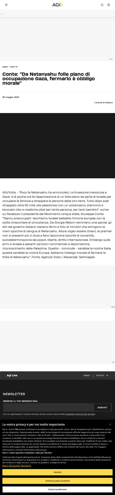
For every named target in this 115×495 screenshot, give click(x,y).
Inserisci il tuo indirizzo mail (20, 401)
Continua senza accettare (57, 480)
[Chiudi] (110, 424)
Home (5, 67)
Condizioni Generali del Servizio (80, 414)
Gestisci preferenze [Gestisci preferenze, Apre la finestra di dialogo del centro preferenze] (57, 489)
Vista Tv (14, 67)
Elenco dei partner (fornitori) (16, 466)
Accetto (57, 472)
